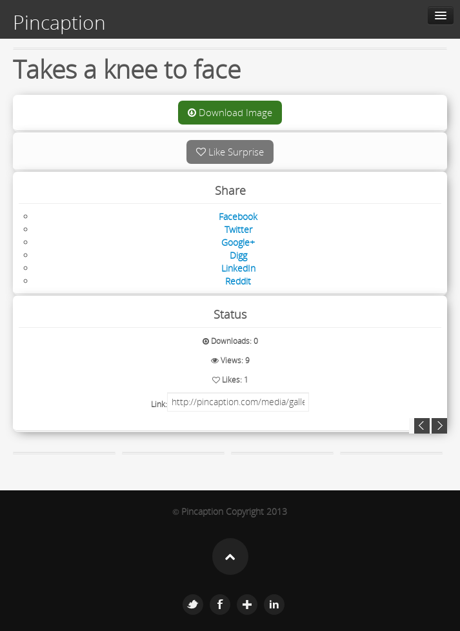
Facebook (220, 604)
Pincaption (59, 22)
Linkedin (274, 604)
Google (247, 604)
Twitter (193, 604)
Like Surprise (230, 151)
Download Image (230, 112)
